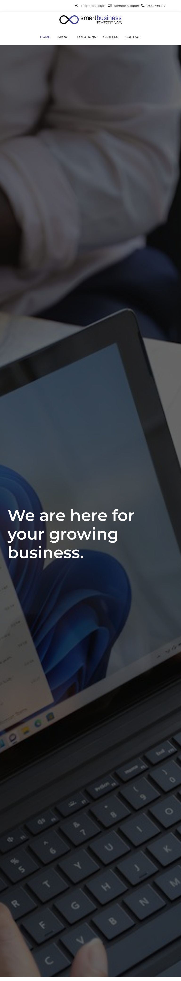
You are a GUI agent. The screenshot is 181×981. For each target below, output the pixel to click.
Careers (110, 37)
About (63, 37)
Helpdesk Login (93, 6)
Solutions (86, 37)
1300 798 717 (155, 6)
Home (45, 37)
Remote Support (126, 6)
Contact (133, 37)
